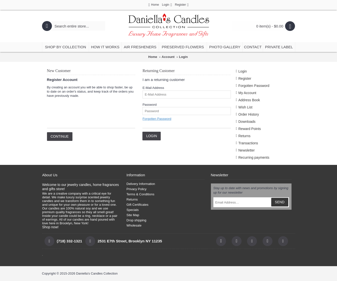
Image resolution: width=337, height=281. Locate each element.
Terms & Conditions (141, 194)
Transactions (248, 143)
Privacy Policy (137, 189)
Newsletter (246, 150)
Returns (244, 136)
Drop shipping (136, 220)
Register (244, 78)
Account (168, 57)
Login (183, 57)
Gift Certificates (138, 204)
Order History (248, 114)
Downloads (246, 122)
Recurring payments (253, 157)
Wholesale (134, 225)
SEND (280, 202)
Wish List (245, 107)
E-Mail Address (153, 88)
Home (152, 57)
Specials (133, 210)
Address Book (249, 100)
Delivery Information (141, 184)
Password (149, 104)
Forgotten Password (253, 86)
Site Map (133, 215)
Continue (60, 136)
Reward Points (249, 129)
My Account (247, 93)
